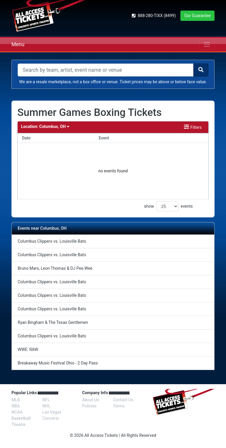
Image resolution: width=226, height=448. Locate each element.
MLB (15, 399)
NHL (46, 406)
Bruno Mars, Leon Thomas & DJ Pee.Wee (55, 268)
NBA (15, 406)
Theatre (18, 424)
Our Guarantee (197, 15)
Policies (89, 406)
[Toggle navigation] (207, 44)
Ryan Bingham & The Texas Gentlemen (53, 322)
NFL (46, 399)
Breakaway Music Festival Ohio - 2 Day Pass (58, 363)
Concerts (50, 418)
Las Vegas (52, 412)
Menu (17, 44)
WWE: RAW (28, 349)
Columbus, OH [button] (45, 127)
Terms (118, 406)
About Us (90, 399)
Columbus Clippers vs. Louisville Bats (52, 241)
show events (168, 206)
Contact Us (123, 399)
